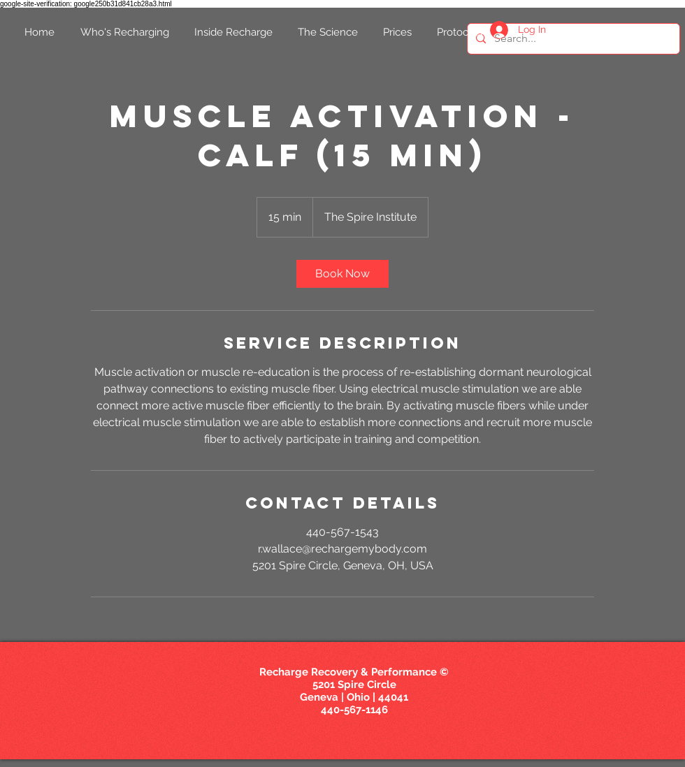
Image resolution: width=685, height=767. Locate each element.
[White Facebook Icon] (574, 31)
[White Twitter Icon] (600, 31)
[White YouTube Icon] (626, 31)
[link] (342, 274)
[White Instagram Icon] (652, 31)
